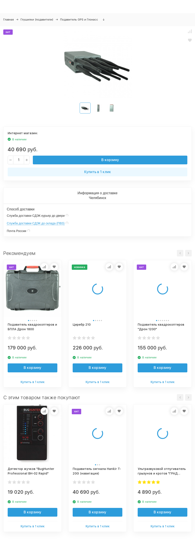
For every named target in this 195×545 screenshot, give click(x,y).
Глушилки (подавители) (37, 19)
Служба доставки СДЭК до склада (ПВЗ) (36, 223)
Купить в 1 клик (97, 172)
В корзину (110, 160)
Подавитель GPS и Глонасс (79, 19)
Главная (8, 19)
